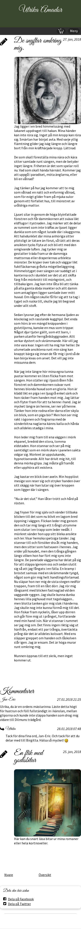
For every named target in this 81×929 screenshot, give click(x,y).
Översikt (45, 875)
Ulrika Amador (40, 10)
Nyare (8, 875)
